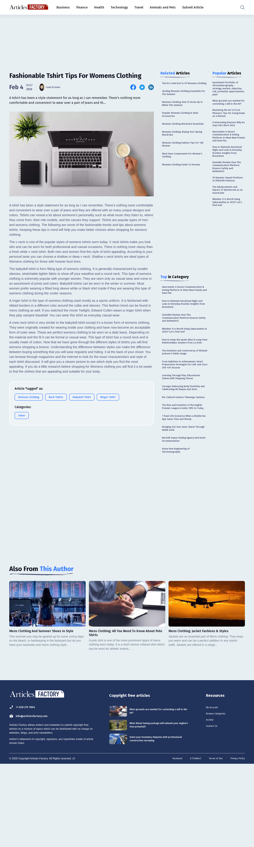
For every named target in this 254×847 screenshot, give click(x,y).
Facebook (171, 841)
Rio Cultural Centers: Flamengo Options (182, 459)
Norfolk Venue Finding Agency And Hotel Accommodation (182, 517)
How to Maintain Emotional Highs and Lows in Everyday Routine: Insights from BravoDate (184, 334)
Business (63, 7)
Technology (119, 7)
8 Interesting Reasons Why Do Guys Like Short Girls (228, 146)
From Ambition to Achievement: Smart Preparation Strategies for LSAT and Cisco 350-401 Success (184, 412)
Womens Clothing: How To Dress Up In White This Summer (183, 110)
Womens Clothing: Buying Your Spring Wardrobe (182, 148)
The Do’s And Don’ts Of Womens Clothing (183, 85)
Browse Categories (219, 797)
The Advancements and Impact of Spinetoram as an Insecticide (228, 238)
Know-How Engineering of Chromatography (179, 529)
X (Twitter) (191, 841)
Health (99, 7)
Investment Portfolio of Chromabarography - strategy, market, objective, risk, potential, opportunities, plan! (228, 92)
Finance (82, 7)
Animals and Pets (163, 7)
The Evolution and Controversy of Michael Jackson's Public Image (184, 398)
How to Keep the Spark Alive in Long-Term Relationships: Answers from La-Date (182, 383)
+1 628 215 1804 (26, 789)
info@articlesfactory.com (35, 798)
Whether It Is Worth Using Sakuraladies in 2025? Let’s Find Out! (183, 367)
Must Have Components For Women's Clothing (180, 173)
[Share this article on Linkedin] (151, 87)
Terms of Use (213, 841)
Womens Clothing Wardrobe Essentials (180, 135)
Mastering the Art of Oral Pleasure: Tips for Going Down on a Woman (227, 129)
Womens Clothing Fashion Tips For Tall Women (184, 160)
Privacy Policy (236, 841)
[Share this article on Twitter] (142, 87)
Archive (211, 804)
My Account (214, 789)
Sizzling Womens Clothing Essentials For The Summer (180, 98)
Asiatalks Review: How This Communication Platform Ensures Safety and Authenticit (184, 351)
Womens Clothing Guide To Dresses (180, 185)
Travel (138, 7)
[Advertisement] (127, 40)
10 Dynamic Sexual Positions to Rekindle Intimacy (226, 224)
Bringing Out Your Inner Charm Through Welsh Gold (182, 504)
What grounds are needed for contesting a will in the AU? (228, 112)
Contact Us (214, 811)
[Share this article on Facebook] (133, 87)
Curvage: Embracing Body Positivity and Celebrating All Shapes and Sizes (181, 445)
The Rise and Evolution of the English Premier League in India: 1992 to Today (183, 474)
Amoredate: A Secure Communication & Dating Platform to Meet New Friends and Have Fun (182, 316)
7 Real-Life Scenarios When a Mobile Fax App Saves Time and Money (183, 490)
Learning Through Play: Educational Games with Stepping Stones (184, 428)
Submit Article (192, 7)
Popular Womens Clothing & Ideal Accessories (184, 123)
